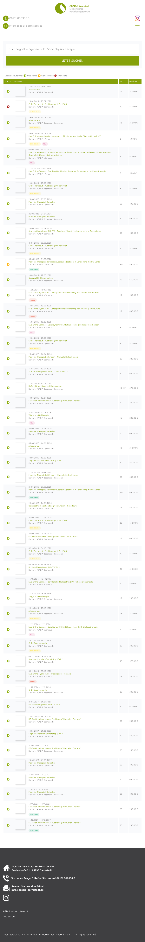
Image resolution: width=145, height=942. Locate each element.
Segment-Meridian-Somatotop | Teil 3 (46, 733)
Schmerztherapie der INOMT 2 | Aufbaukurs (48, 371)
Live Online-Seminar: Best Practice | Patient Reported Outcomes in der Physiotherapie (67, 171)
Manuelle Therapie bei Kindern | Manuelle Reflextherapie (53, 357)
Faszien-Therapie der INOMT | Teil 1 (44, 567)
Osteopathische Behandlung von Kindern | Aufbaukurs (53, 536)
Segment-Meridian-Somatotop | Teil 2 (46, 659)
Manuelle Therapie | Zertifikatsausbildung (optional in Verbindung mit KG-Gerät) (64, 262)
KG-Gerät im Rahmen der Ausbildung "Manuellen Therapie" (55, 400)
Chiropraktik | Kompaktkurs (41, 278)
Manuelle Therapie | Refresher (42, 202)
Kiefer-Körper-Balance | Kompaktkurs (46, 386)
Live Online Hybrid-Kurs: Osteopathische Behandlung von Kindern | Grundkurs (64, 292)
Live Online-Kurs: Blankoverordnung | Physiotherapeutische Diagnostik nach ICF (65, 136)
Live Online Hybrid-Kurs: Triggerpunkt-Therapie (50, 674)
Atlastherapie (34, 89)
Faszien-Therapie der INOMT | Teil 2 (44, 704)
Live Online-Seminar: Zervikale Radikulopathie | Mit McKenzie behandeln (61, 582)
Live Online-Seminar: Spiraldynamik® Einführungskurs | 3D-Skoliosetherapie (63, 627)
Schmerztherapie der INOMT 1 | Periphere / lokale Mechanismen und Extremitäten (65, 231)
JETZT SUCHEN (72, 60)
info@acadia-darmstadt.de (26, 25)
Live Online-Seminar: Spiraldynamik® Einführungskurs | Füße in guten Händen (64, 325)
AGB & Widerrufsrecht (15, 911)
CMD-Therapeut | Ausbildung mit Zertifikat (48, 104)
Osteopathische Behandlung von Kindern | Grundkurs (53, 506)
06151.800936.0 (19, 18)
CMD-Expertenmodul (38, 643)
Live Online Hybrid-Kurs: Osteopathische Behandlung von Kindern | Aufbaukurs (64, 308)
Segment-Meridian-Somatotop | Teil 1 (46, 460)
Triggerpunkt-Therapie (39, 415)
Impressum (9, 916)
